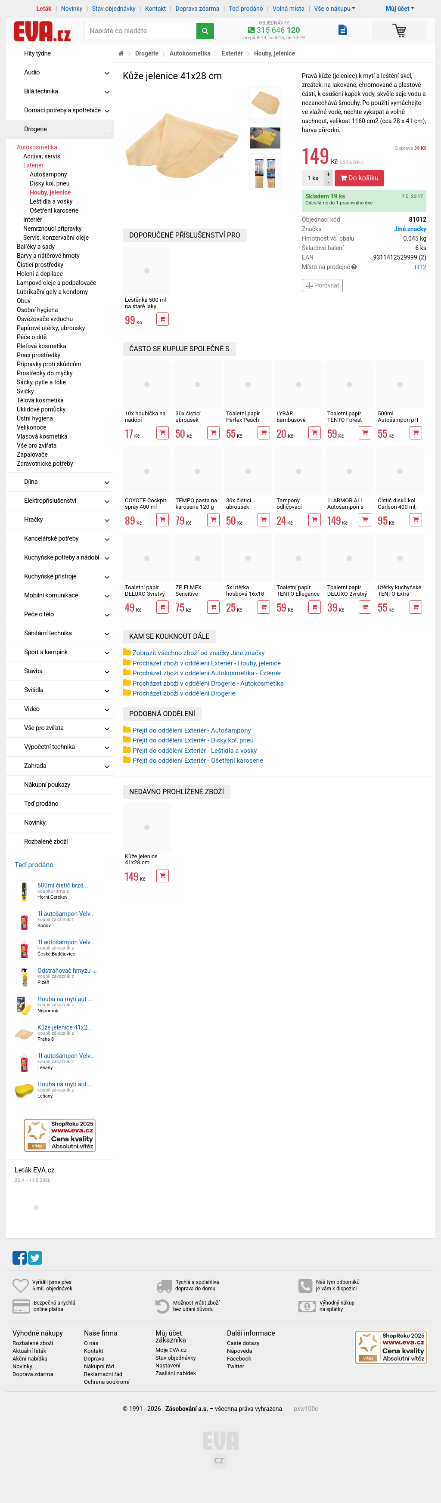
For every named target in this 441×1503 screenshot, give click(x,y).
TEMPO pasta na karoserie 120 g (196, 503)
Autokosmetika (37, 147)
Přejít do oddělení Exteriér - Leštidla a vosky (195, 751)
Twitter (235, 1367)
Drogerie (66, 129)
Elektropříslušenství (66, 500)
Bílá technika (66, 91)
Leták (44, 8)
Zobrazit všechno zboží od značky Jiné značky (199, 653)
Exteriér (33, 165)
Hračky (66, 519)
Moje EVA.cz (170, 1350)
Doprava (410, 148)
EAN (364, 257)
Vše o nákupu (332, 8)
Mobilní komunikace (66, 595)
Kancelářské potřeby (66, 538)
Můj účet (398, 8)
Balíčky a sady (36, 246)
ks (313, 178)
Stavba (66, 671)
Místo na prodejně (364, 267)
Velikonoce (31, 427)
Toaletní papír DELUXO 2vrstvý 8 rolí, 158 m (347, 593)
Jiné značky (410, 229)
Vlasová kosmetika (42, 436)
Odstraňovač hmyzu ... (67, 970)
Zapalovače (32, 454)
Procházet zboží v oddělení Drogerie (184, 693)
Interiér (32, 219)
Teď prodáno (246, 8)
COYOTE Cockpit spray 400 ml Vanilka (145, 506)
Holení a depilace (40, 273)
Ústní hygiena (35, 418)
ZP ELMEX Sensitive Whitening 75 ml (195, 593)
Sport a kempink (66, 652)
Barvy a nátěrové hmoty (48, 255)
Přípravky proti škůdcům (49, 364)
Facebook (239, 1359)
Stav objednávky (114, 8)
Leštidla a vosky (51, 201)
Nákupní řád (99, 1367)
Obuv (24, 300)
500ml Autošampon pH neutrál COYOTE (398, 419)
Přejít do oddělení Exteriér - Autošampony (192, 730)
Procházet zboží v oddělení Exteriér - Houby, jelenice (207, 663)
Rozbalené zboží (46, 841)
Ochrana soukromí (107, 1382)
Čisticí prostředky (40, 264)
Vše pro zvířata (36, 445)
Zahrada (66, 766)
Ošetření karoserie (54, 210)
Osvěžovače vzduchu (45, 318)
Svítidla (66, 690)
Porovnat (322, 285)
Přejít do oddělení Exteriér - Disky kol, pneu (193, 740)
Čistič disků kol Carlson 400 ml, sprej (397, 506)
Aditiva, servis (41, 156)
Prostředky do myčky (45, 373)
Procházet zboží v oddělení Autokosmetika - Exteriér (207, 673)
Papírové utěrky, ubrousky (51, 328)
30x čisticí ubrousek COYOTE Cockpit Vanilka (196, 422)
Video (66, 709)
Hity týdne (37, 53)
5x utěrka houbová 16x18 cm (245, 593)
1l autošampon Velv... (66, 913)
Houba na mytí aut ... (65, 999)
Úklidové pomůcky (41, 409)
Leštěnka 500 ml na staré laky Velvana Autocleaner (145, 309)
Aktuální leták (29, 1351)
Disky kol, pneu (49, 183)
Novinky (72, 8)
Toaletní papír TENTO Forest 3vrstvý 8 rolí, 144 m (349, 422)
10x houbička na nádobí (145, 416)
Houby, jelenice (50, 192)
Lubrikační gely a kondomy (52, 291)
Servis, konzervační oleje (56, 237)
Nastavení (167, 1366)
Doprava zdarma (198, 8)
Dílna (66, 481)
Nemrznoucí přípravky (52, 228)
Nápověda (239, 1351)
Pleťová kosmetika (41, 346)
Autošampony (48, 174)
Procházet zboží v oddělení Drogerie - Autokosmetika (208, 683)
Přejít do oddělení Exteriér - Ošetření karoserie (198, 760)
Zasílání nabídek (175, 1373)
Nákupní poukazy (47, 785)
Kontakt (155, 8)
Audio (66, 72)
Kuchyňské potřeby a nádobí (66, 557)
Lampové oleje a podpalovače (56, 282)
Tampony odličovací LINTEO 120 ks (294, 506)
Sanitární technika (66, 633)
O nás (91, 1343)
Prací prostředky (38, 355)
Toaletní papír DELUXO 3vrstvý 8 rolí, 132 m (145, 593)
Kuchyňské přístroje (66, 576)
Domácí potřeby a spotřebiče (66, 110)
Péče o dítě (32, 337)
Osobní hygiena (37, 309)
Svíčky (25, 391)
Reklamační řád (103, 1374)
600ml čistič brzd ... (63, 885)
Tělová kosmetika (40, 400)
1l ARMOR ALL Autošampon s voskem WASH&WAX (345, 509)
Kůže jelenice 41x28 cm (141, 859)
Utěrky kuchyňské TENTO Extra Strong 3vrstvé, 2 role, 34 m (399, 596)
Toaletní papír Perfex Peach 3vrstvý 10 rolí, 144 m (244, 422)
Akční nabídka (29, 1359)
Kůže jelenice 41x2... (64, 1027)
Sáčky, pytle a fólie (41, 382)
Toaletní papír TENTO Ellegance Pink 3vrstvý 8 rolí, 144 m (298, 596)
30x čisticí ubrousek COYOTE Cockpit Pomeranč (246, 509)
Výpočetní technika (66, 747)
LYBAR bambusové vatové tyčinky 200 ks (293, 422)
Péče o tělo (66, 614)
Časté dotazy (243, 1343)
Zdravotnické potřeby (45, 463)
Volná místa (288, 8)
